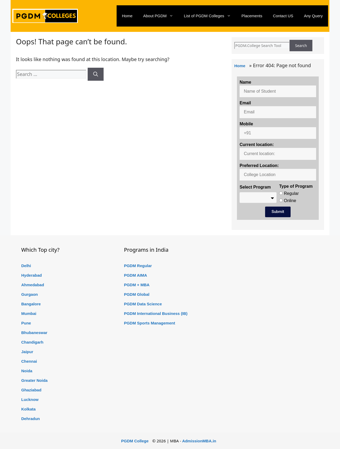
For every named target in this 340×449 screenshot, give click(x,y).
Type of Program (296, 186)
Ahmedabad (32, 285)
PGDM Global (137, 294)
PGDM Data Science (143, 304)
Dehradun (30, 418)
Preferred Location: (259, 165)
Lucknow (30, 399)
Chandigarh (32, 342)
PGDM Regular (138, 265)
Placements (251, 16)
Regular (291, 193)
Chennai (29, 361)
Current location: (257, 144)
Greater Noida (34, 380)
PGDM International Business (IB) (156, 313)
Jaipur (27, 351)
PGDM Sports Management (149, 323)
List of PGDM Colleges (210, 16)
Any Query (313, 16)
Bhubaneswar (34, 332)
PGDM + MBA (137, 285)
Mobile (246, 124)
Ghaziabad (31, 390)
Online (290, 200)
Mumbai (28, 313)
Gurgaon (29, 294)
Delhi (26, 265)
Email (245, 103)
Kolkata (28, 409)
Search (301, 45)
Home (127, 16)
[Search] (96, 74)
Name (245, 82)
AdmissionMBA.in (199, 441)
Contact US (283, 16)
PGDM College (134, 441)
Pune (26, 323)
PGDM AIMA (135, 275)
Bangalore (31, 304)
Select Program (255, 187)
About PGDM (160, 16)
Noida (26, 371)
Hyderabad (31, 275)
